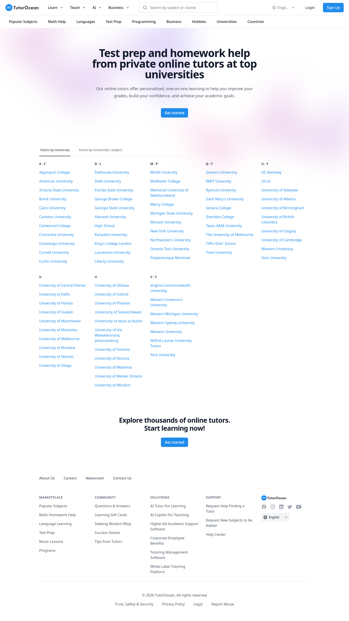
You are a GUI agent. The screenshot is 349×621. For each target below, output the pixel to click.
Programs (47, 550)
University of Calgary (278, 231)
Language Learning (55, 523)
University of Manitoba (58, 329)
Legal (198, 604)
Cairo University (52, 207)
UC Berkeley (271, 172)
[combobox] (181, 7)
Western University (277, 248)
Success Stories (107, 532)
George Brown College (113, 199)
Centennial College (55, 225)
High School (105, 225)
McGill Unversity (163, 172)
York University (273, 257)
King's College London (113, 243)
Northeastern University (170, 239)
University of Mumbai (57, 347)
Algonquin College (54, 172)
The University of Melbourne (229, 234)
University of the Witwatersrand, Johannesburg (108, 335)
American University (56, 181)
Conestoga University (57, 243)
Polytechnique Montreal (170, 257)
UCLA (265, 181)
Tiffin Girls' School (221, 243)
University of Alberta (278, 199)
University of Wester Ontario (118, 376)
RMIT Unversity (218, 181)
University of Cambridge (281, 239)
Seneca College (218, 207)
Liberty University (109, 261)
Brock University (52, 199)
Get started (174, 112)
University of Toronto (112, 349)
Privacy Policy (173, 604)
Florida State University (114, 190)
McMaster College (165, 181)
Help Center (216, 534)
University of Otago (55, 365)
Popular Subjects (53, 505)
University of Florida (56, 303)
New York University (167, 231)
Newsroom (95, 478)
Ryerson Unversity (221, 190)
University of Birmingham (282, 207)
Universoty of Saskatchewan (118, 312)
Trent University (219, 252)
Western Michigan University (174, 313)
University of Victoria (112, 358)
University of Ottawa (112, 285)
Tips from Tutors (108, 541)
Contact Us (122, 478)
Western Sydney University (172, 322)
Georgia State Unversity (114, 207)
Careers (70, 478)
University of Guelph (56, 312)
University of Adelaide (279, 190)
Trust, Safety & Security (134, 604)
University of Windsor (113, 385)
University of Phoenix (112, 303)
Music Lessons (51, 541)
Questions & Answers (112, 505)
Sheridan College (220, 216)
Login (310, 7)
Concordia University (56, 234)
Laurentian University (113, 252)
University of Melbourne (59, 338)
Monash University (165, 222)
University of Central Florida (62, 285)
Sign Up (333, 7)
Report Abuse (222, 604)
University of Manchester (60, 321)
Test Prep (47, 532)
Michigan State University (171, 213)
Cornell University (54, 252)
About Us (47, 478)
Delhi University (108, 181)
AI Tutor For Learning (168, 505)
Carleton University (55, 216)
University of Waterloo (113, 367)
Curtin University (53, 261)
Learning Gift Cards (111, 514)
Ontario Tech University (169, 248)
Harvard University (110, 216)
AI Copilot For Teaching (169, 514)
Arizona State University (59, 190)
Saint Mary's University (225, 199)
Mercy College (162, 204)
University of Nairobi (56, 356)
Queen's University (221, 172)
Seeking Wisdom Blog (113, 523)
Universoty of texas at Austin (118, 321)
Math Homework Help (57, 514)
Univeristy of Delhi (54, 294)
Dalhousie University (112, 172)
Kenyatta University (111, 234)
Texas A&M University (224, 225)
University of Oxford (111, 294)
